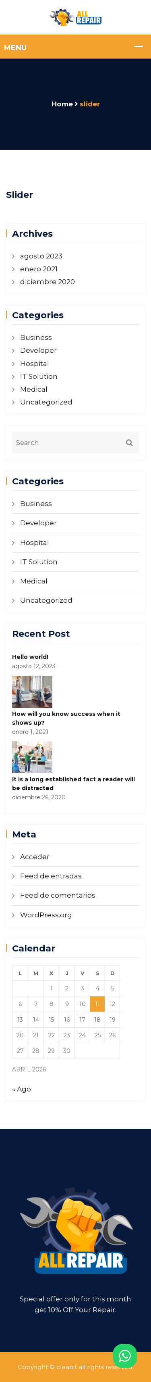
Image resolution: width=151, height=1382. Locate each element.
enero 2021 (39, 269)
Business (36, 337)
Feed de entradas (51, 876)
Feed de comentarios (57, 895)
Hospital (34, 364)
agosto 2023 (41, 256)
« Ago (21, 1089)
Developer (38, 350)
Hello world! (30, 657)
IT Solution (39, 376)
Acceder (35, 857)
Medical (34, 389)
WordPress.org (46, 915)
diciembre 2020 (47, 282)
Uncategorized (46, 402)
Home (62, 104)
